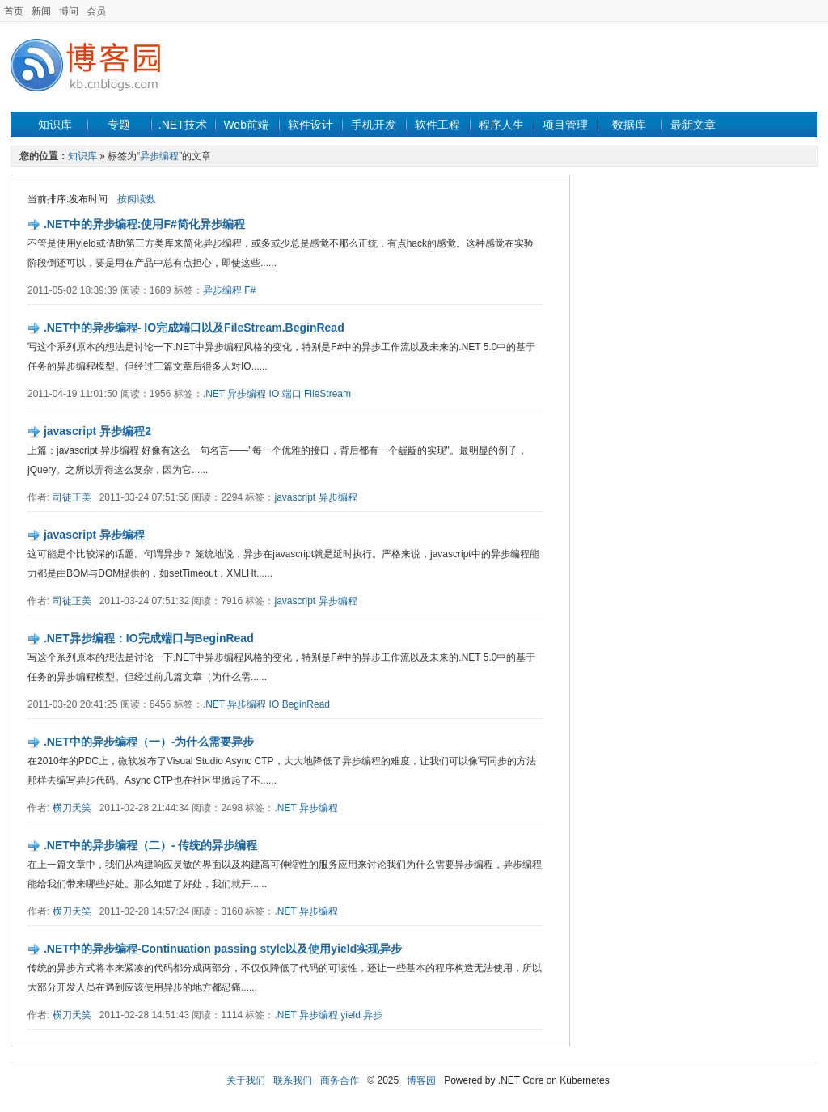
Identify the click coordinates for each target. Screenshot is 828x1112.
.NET (214, 394)
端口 (292, 394)
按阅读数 (136, 199)
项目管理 (565, 124)
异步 (372, 1015)
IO (274, 394)
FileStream (327, 394)
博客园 (421, 1080)
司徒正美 (72, 497)
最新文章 (693, 124)
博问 (68, 11)
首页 (13, 11)
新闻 (41, 11)
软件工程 (437, 124)
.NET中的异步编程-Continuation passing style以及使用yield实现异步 (223, 948)
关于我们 (245, 1080)
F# (250, 290)
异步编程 (159, 156)
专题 (119, 124)
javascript (294, 497)
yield (350, 1015)
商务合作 (339, 1080)
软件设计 (310, 124)
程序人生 (501, 124)
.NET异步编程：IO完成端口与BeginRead (149, 638)
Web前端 (246, 124)
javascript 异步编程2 (97, 431)
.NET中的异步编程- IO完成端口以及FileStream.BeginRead (194, 327)
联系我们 (292, 1080)
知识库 (55, 124)
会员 (96, 11)
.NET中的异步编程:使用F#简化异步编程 (144, 224)
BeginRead (306, 704)
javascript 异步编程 (94, 534)
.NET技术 (182, 124)
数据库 (629, 124)
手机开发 (373, 124)
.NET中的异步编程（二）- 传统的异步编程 (150, 845)
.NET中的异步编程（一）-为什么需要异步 (149, 741)
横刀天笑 (72, 808)
